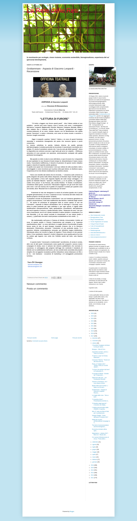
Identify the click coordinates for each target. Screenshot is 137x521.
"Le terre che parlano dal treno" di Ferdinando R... (101, 370)
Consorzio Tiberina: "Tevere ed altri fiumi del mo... (101, 360)
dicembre (95, 338)
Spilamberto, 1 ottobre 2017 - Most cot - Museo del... (100, 434)
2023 (92, 321)
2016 (92, 465)
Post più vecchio (77, 338)
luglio (94, 447)
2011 (92, 477)
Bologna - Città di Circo (98, 349)
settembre (95, 442)
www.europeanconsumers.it (98, 237)
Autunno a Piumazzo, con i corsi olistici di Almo (99, 382)
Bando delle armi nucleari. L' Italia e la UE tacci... (100, 386)
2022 (92, 323)
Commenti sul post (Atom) (39, 341)
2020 (92, 328)
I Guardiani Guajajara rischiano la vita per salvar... (101, 346)
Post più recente (32, 338)
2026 (92, 313)
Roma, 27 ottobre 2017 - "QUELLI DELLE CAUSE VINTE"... (100, 365)
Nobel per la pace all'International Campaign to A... (101, 421)
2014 (92, 470)
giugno (94, 449)
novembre (95, 340)
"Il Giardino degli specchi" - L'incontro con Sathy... (99, 404)
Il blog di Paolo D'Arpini (97, 224)
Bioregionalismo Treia (96, 217)
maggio (94, 452)
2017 (92, 336)
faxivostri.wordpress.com (35, 264)
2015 (92, 467)
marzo (94, 457)
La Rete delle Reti (52, 10)
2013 (92, 472)
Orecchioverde (94, 228)
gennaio (94, 462)
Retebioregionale (95, 230)
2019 (92, 331)
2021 (92, 326)
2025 (92, 316)
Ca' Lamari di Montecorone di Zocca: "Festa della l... (100, 438)
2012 (92, 475)
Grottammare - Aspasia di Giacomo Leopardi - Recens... (99, 391)
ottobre (94, 343)
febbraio (94, 459)
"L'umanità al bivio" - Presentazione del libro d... (100, 400)
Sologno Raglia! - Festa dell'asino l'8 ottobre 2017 (100, 416)
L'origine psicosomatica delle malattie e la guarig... (100, 408)
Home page (54, 338)
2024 (92, 318)
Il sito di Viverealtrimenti (97, 226)
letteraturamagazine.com (35, 266)
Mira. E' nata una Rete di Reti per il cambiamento (100, 412)
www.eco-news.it (95, 235)
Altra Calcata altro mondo (97, 215)
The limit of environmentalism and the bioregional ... (100, 425)
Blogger (72, 511)
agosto (94, 444)
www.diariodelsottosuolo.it (97, 232)
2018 (92, 333)
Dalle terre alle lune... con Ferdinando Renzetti (99, 378)
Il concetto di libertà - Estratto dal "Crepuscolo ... (100, 374)
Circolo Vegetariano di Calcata (99, 221)
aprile (94, 454)
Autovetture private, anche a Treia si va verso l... (100, 352)
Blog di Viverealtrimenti (97, 219)
